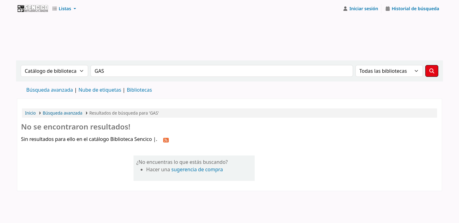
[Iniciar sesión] (360, 9)
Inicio (30, 113)
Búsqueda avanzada (49, 89)
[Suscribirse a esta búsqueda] (166, 140)
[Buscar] (431, 71)
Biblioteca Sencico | (32, 8)
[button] (64, 9)
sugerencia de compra (197, 169)
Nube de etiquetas (100, 89)
